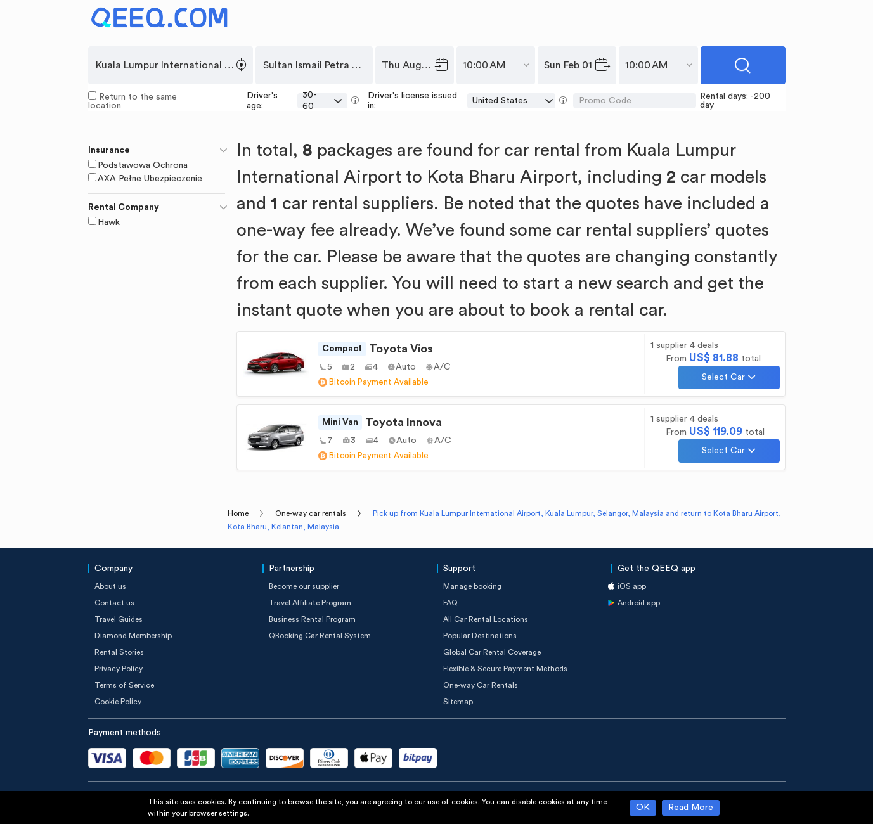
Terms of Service (124, 685)
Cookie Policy (117, 701)
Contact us (114, 603)
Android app (639, 603)
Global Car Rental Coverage (492, 652)
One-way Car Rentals (480, 685)
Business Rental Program (312, 619)
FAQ (450, 603)
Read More (690, 807)
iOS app (632, 586)
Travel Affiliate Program (310, 603)
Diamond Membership (133, 636)
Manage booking (472, 586)
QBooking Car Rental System (320, 636)
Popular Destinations (480, 636)
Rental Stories (119, 652)
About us (110, 586)
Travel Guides (118, 619)
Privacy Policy (118, 669)
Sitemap (458, 701)
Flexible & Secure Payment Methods (505, 669)
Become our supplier (304, 586)
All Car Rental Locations (485, 619)
